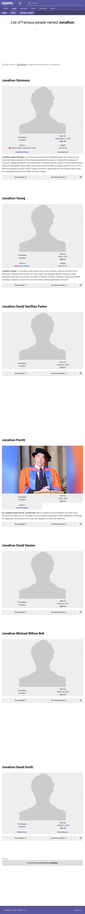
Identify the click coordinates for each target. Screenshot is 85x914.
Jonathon (22, 140)
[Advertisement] (42, 42)
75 (64, 501)
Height (52, 8)
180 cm (61, 266)
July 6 (60, 498)
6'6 (66, 148)
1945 (67, 365)
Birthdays (23, 8)
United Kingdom (22, 508)
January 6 (60, 604)
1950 (65, 498)
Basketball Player (22, 152)
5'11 (66, 266)
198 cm (61, 148)
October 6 (60, 825)
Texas (33, 148)
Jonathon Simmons (16, 80)
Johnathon (21, 64)
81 (64, 367)
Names (14, 8)
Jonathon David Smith (17, 767)
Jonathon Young (13, 198)
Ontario (27, 266)
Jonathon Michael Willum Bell (23, 633)
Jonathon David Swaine (18, 545)
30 (64, 828)
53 (64, 259)
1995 (67, 825)
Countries (43, 8)
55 (64, 606)
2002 (67, 692)
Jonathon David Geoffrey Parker (24, 306)
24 (64, 694)
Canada (20, 266)
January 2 (60, 365)
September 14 (60, 139)
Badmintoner (22, 832)
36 (64, 141)
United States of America (20, 148)
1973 (65, 257)
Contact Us (77, 910)
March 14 (60, 692)
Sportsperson (63, 152)
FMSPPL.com (22, 910)
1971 (67, 604)
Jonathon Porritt (13, 440)
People (5, 8)
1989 (69, 139)
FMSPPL (7, 3)
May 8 (60, 257)
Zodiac (33, 8)
